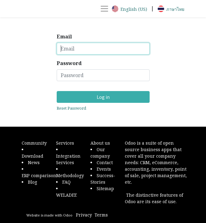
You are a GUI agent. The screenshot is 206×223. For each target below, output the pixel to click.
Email (64, 36)
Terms (101, 215)
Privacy (84, 215)
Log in (103, 97)
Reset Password (71, 108)
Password (69, 63)
